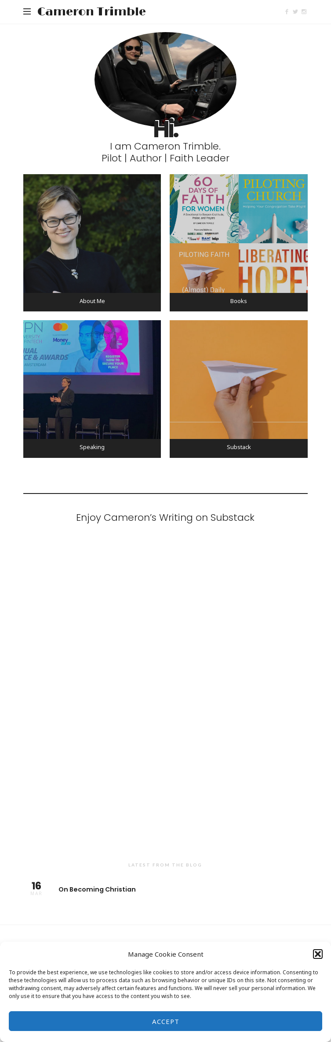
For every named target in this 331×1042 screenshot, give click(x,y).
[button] (317, 954)
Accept (165, 1021)
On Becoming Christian (165, 888)
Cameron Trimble (91, 12)
